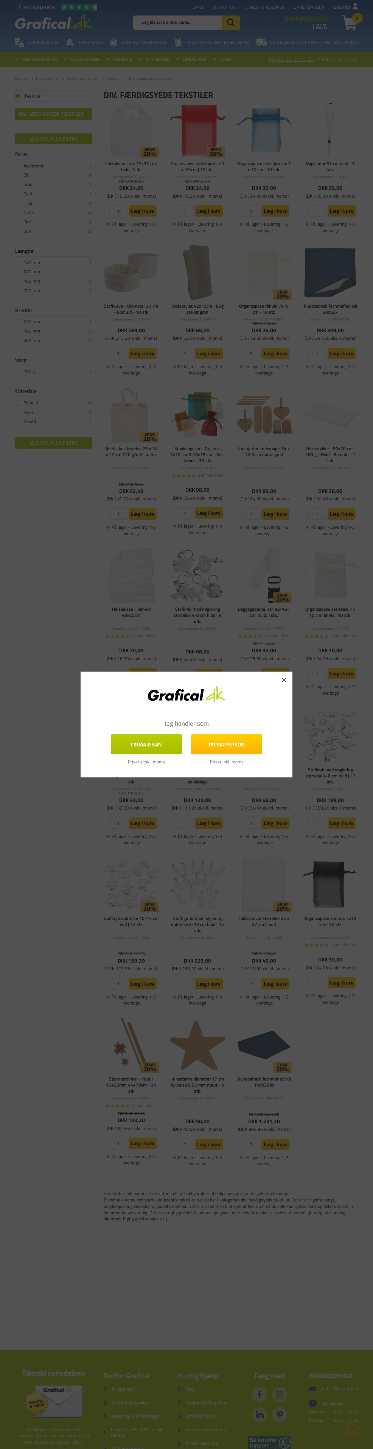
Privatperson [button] (227, 744)
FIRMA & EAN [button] (146, 744)
